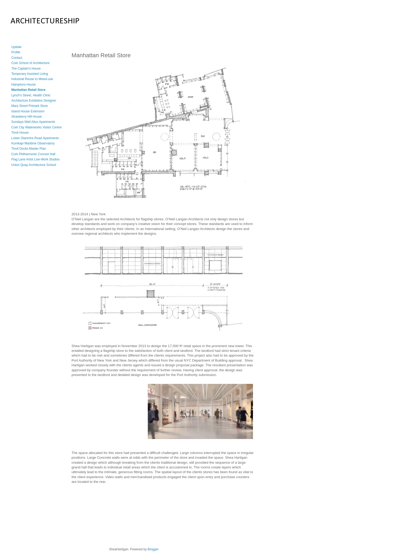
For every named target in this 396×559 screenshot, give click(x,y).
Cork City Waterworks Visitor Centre (36, 127)
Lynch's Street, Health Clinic (30, 95)
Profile (15, 52)
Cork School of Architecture (30, 63)
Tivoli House (20, 132)
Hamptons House (23, 84)
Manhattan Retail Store (28, 90)
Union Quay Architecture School (33, 165)
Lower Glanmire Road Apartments (35, 138)
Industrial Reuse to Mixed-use (32, 79)
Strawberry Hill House (26, 116)
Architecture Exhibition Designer (33, 100)
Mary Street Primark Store (29, 106)
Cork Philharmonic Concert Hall (33, 154)
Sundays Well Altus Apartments (33, 122)
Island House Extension (27, 111)
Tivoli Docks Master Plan (28, 148)
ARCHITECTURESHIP (45, 21)
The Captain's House (26, 68)
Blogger (153, 549)
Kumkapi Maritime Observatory (33, 143)
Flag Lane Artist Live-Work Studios (35, 159)
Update (16, 47)
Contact (16, 58)
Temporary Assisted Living (29, 74)
